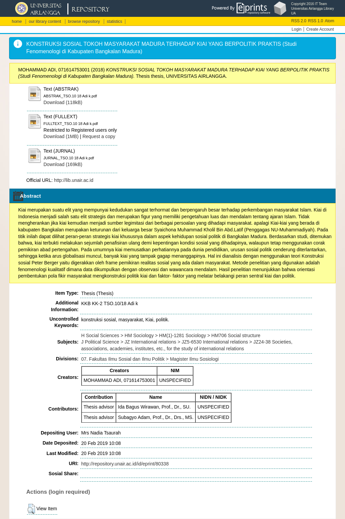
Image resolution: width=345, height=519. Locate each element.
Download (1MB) (61, 136)
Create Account (320, 29)
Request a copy (99, 136)
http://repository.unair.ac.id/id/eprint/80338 (125, 463)
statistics (114, 21)
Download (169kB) (62, 164)
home (17, 21)
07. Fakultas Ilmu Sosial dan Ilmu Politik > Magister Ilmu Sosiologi (150, 359)
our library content (45, 21)
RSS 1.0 (315, 21)
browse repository (84, 21)
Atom (329, 21)
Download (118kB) (62, 102)
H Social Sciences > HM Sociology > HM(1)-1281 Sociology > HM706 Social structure (170, 335)
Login (297, 29)
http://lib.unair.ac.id (73, 180)
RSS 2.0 (299, 21)
